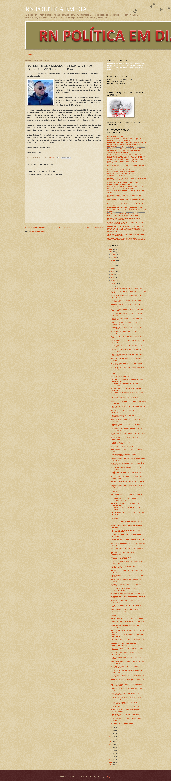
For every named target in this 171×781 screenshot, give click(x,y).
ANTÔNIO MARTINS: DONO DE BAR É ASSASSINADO (127, 593)
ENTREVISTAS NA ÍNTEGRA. (116, 136)
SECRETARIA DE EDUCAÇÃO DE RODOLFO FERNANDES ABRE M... (124, 499)
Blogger (109, 777)
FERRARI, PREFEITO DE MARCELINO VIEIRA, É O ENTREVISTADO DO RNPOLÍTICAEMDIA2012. (123, 170)
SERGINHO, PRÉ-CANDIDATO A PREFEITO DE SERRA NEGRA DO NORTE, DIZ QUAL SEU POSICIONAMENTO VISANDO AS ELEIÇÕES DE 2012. (124, 150)
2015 (111, 753)
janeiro (113, 286)
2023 (111, 730)
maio (112, 274)
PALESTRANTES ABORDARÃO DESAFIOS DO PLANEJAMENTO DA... (125, 531)
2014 (111, 756)
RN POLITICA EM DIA (56, 9)
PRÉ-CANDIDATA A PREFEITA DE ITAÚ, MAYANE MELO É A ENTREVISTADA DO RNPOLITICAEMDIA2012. (125, 200)
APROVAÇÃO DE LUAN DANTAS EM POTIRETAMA (126, 288)
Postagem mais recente (35, 227)
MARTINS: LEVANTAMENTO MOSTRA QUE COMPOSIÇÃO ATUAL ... (124, 416)
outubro (113, 260)
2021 (111, 736)
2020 (111, 739)
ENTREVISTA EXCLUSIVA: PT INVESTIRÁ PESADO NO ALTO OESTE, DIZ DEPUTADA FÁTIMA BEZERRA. (126, 187)
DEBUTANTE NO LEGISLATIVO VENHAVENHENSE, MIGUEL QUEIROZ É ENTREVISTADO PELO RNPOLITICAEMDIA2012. (126, 239)
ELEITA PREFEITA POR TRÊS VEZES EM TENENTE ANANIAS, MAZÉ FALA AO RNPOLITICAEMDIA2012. (123, 214)
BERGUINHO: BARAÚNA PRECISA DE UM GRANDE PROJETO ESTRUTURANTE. (123, 218)
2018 (111, 745)
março (113, 280)
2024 (111, 727)
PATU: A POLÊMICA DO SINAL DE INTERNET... (125, 447)
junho (113, 271)
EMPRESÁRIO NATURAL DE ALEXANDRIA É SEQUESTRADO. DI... (124, 610)
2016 (111, 750)
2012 (111, 762)
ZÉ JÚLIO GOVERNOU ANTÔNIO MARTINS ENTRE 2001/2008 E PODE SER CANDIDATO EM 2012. (126, 178)
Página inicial (33, 55)
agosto (113, 266)
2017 (111, 747)
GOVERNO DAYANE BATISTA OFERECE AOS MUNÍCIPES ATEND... (125, 323)
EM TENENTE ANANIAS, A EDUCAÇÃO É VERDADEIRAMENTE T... (123, 644)
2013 (111, 759)
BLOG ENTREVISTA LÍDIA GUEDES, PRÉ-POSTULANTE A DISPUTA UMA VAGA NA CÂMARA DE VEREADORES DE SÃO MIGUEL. (126, 209)
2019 (111, 742)
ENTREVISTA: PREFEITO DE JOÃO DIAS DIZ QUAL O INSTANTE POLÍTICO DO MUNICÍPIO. (124, 139)
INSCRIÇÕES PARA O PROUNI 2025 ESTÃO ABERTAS (128, 618)
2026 (111, 249)
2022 (111, 733)
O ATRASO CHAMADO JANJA (120, 376)
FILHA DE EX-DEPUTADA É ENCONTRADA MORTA (126, 706)
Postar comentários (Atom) (38, 231)
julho (112, 268)
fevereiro (114, 283)
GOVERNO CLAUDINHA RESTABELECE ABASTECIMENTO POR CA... (123, 558)
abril (112, 277)
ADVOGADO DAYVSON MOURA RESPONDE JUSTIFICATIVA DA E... (124, 589)
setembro (114, 263)
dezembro (114, 254)
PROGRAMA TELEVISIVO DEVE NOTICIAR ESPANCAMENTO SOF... (124, 703)
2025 (111, 252)
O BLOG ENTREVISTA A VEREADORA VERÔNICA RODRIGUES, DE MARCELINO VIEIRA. (122, 183)
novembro (114, 257)
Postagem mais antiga (94, 227)
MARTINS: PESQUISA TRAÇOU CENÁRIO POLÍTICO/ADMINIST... (124, 454)
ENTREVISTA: (126, 144)
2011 (111, 765)
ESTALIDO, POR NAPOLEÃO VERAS (122, 723)
